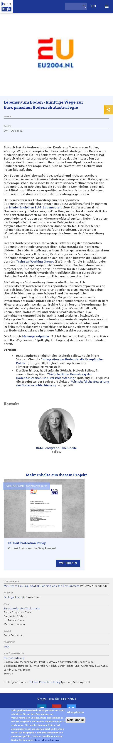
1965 (6, 647)
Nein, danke (75, 721)
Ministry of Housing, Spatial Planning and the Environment (41, 586)
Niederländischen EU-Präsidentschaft (35, 207)
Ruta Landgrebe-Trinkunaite (22, 608)
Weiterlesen (68, 563)
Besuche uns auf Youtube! (56, 709)
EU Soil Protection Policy (27, 543)
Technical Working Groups (35, 261)
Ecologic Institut (14, 597)
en (93, 6)
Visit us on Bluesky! (71, 709)
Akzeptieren (75, 714)
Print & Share (108, 109)
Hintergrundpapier (35, 336)
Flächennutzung (14, 658)
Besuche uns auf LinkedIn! (41, 709)
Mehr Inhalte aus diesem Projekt (56, 474)
